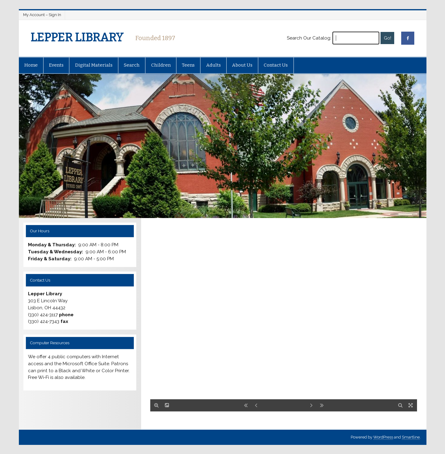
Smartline (411, 437)
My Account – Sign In (42, 14)
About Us (242, 65)
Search (132, 65)
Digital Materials (94, 65)
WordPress (383, 437)
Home (31, 65)
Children (161, 65)
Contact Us (276, 65)
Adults (213, 65)
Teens (188, 65)
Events (56, 65)
